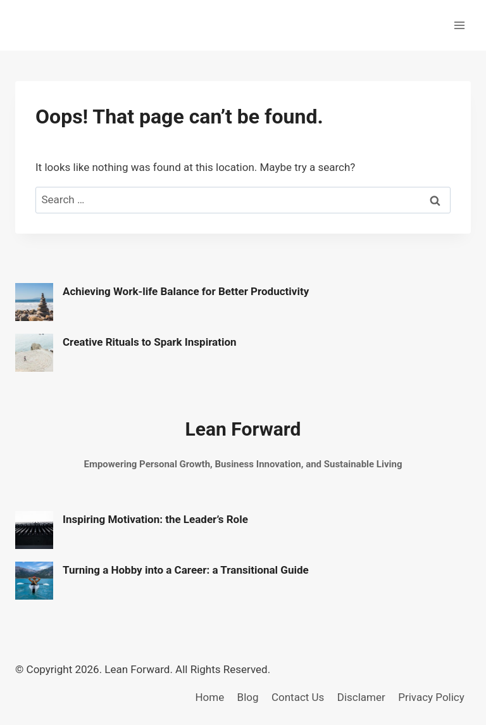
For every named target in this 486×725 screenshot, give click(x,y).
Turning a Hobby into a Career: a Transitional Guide (186, 570)
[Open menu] (459, 25)
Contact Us (297, 697)
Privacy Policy (431, 697)
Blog (248, 697)
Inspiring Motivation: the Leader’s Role (155, 519)
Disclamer (361, 697)
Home (209, 697)
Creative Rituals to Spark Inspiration (150, 342)
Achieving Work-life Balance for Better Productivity (186, 291)
